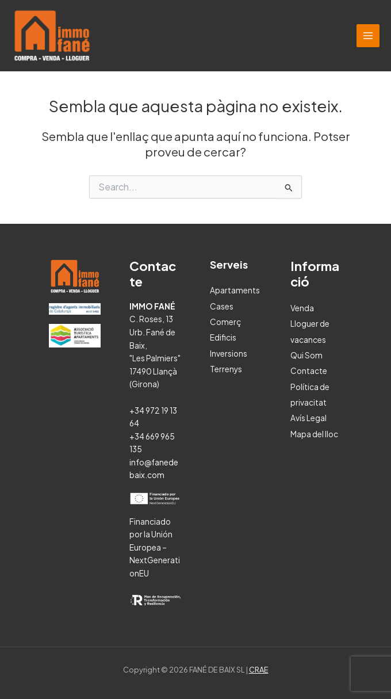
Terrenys (226, 369)
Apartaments (235, 290)
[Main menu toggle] (368, 36)
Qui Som (306, 355)
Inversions (228, 353)
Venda (302, 308)
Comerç (225, 322)
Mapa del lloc (314, 434)
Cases (221, 306)
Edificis (223, 337)
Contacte (308, 371)
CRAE (259, 669)
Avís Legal (308, 418)
